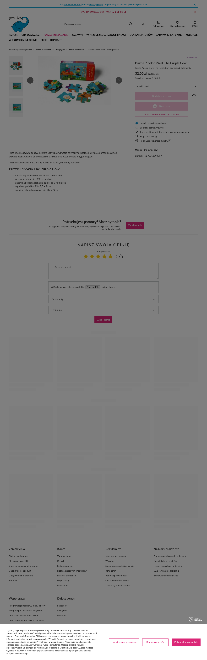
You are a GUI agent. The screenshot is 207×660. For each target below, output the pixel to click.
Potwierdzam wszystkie (186, 642)
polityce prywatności (38, 639)
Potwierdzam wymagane (124, 642)
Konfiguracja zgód (155, 642)
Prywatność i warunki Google (50, 642)
